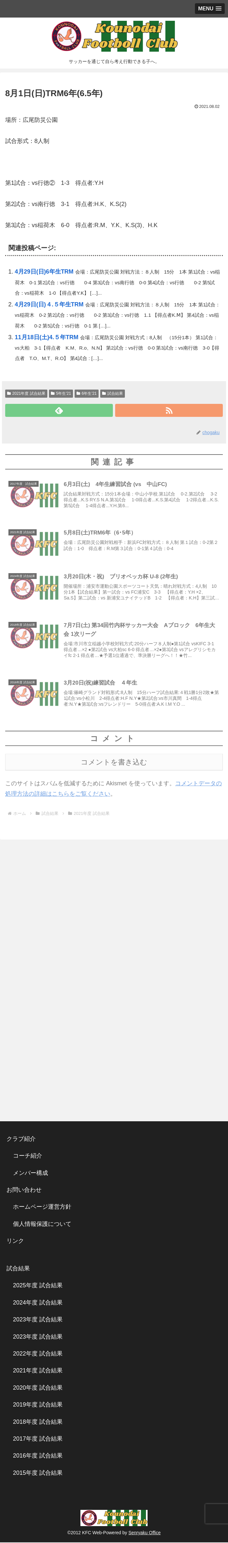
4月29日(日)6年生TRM (44, 271)
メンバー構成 (30, 1173)
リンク (15, 1242)
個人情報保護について (42, 1224)
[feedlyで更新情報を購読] (59, 410)
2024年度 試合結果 (38, 1303)
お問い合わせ (24, 1190)
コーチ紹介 (27, 1156)
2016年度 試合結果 (38, 1456)
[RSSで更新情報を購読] (169, 410)
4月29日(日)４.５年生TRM (49, 304)
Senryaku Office (144, 1533)
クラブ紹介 (24, 1139)
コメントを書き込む (114, 763)
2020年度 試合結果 (38, 1388)
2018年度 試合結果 (38, 1422)
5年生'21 (61, 393)
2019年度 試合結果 (38, 1405)
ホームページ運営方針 (42, 1207)
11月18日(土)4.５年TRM (46, 337)
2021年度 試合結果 (26, 393)
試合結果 (112, 393)
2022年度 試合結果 (38, 1354)
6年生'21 (87, 393)
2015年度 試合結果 (38, 1473)
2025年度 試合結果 (38, 1286)
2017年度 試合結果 (38, 1439)
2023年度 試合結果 (38, 1320)
